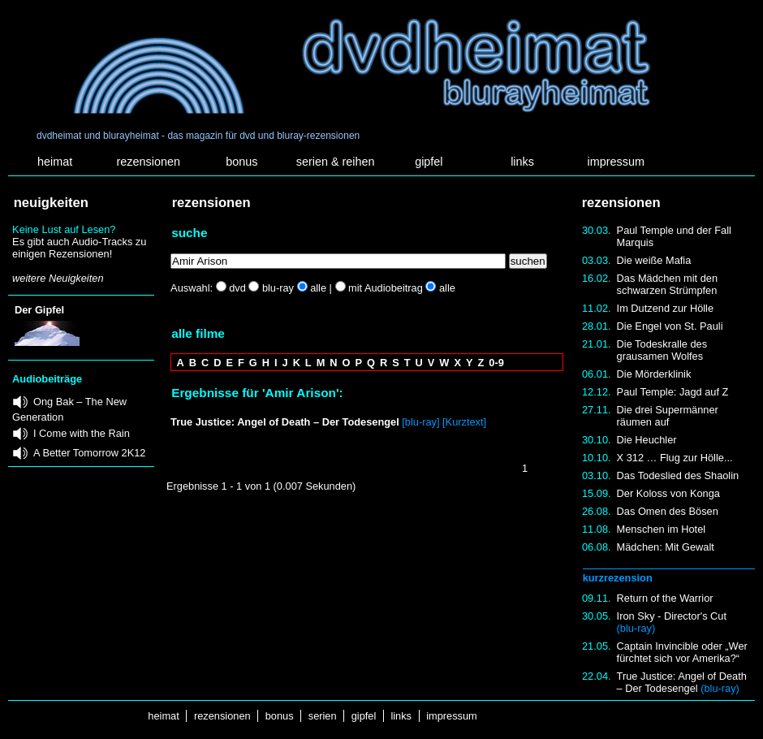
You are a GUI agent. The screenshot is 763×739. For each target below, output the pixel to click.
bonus (241, 161)
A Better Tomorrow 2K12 (89, 453)
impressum (616, 161)
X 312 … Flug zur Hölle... (675, 458)
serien (322, 716)
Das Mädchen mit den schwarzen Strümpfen (667, 284)
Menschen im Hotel (661, 529)
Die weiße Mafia (654, 260)
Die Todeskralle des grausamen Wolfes (662, 350)
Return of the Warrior (665, 598)
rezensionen (148, 161)
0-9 (496, 363)
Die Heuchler (647, 440)
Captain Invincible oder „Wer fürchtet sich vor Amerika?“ (682, 652)
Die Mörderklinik (654, 374)
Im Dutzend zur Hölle (665, 308)
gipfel (428, 161)
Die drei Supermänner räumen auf (667, 416)
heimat (54, 161)
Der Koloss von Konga (668, 493)
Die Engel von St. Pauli (670, 326)
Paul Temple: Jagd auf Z (673, 392)
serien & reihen (335, 161)
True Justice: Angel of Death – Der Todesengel (682, 682)
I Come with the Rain (81, 433)
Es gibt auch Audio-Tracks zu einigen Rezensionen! (79, 248)
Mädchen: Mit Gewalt (665, 547)
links (522, 161)
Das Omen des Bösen (667, 511)
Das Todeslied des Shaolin (678, 475)
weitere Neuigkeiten (57, 278)
